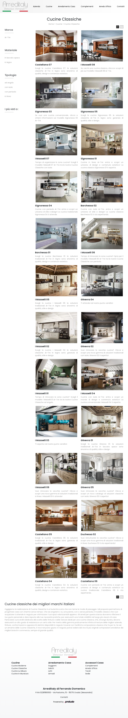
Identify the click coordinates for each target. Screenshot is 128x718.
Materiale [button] (11, 50)
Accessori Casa (94, 662)
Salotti (51, 668)
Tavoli (87, 671)
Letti (50, 671)
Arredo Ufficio (105, 6)
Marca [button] (9, 30)
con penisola (10, 91)
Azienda (36, 6)
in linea (8, 96)
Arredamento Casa (66, 6)
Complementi (87, 6)
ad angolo (9, 82)
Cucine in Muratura (19, 673)
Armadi (51, 673)
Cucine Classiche (72, 24)
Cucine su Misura (18, 671)
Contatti (120, 6)
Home (51, 24)
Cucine (49, 6)
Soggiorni (52, 665)
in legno (8, 62)
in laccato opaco (12, 57)
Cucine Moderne (18, 665)
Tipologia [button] (10, 75)
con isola (9, 87)
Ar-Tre (7, 37)
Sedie (87, 673)
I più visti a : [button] (12, 109)
